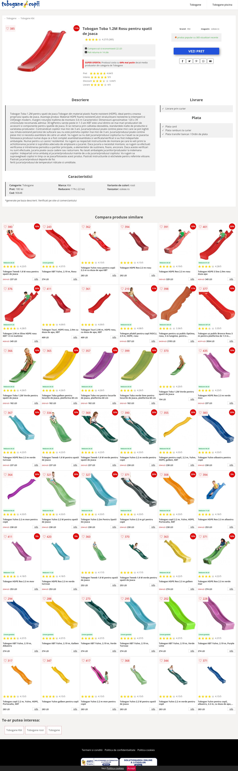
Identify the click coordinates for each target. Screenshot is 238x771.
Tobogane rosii (35, 730)
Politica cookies (146, 750)
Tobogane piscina (222, 4)
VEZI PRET (196, 51)
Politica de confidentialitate (120, 750)
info (36, 279)
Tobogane (195, 4)
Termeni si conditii (92, 750)
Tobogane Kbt (27, 18)
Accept (131, 768)
